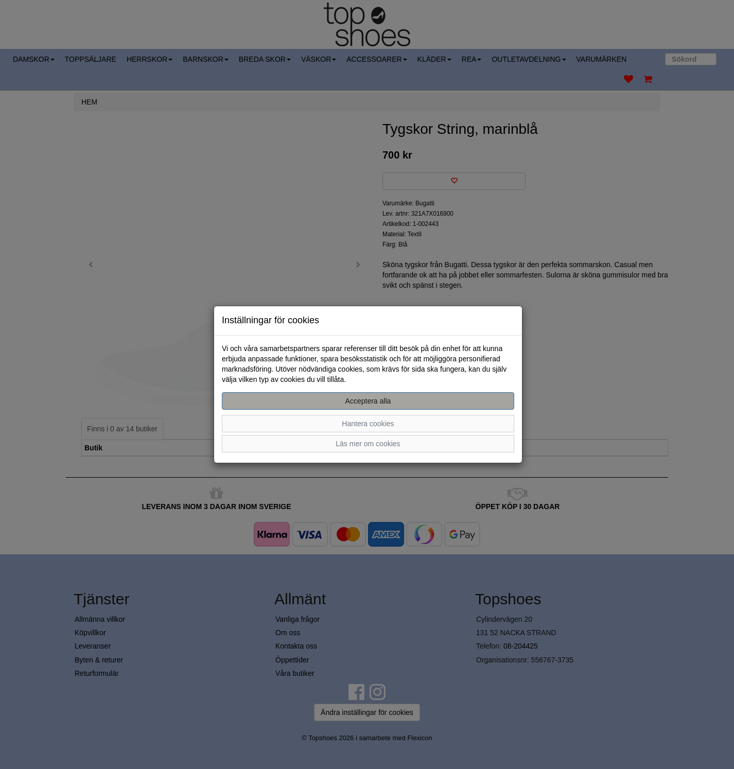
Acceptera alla (368, 401)
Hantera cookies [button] (368, 424)
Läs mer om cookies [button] (368, 444)
